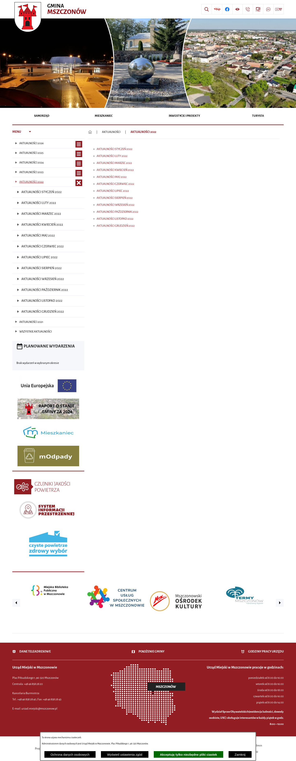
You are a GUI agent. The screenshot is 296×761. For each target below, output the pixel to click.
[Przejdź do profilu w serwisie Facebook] (227, 9)
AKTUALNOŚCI (111, 132)
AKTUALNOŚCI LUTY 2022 (112, 156)
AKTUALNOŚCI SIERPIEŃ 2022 (115, 197)
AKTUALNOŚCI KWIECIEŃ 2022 (115, 169)
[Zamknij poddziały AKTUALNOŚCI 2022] (78, 182)
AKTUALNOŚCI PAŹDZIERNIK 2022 (117, 211)
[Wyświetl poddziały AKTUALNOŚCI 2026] (78, 144)
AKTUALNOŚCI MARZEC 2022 (114, 163)
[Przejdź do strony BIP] (217, 9)
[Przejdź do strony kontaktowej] (248, 9)
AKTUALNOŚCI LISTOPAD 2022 (115, 218)
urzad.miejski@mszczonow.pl (39, 708)
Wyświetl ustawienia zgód (124, 754)
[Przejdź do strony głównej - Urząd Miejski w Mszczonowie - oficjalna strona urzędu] (50, 9)
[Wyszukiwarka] (206, 9)
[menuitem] (41, 116)
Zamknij (240, 754)
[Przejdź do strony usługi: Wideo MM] (278, 9)
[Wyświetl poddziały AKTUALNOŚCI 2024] (78, 163)
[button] (16, 603)
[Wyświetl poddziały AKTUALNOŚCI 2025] (78, 154)
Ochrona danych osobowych (70, 754)
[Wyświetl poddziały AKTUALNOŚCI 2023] (78, 173)
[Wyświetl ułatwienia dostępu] (237, 9)
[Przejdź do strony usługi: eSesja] (258, 9)
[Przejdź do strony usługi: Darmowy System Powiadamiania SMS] (268, 9)
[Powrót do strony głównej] (90, 132)
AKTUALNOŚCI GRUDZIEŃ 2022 (116, 225)
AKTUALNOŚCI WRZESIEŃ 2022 (115, 204)
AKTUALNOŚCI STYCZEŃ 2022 (114, 149)
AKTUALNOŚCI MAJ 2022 (112, 176)
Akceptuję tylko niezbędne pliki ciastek (188, 754)
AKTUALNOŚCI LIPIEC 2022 (113, 190)
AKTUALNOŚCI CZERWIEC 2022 (115, 183)
